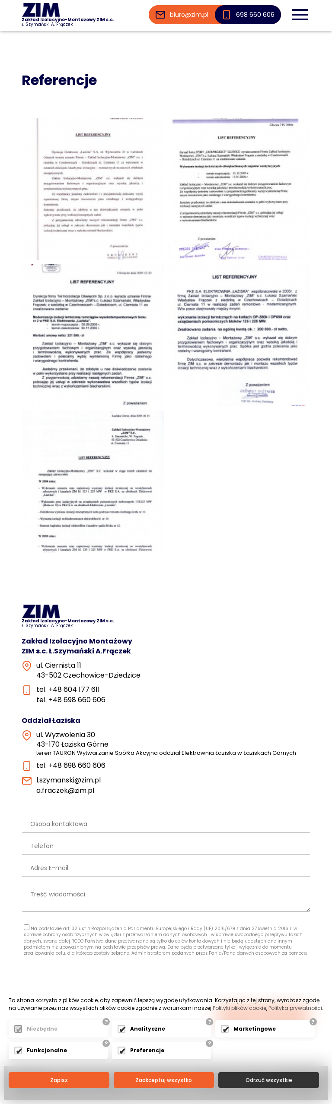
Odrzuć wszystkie (269, 1080)
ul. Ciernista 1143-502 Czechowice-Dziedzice (88, 670)
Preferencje (147, 1050)
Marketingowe (254, 1028)
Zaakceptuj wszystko (163, 1080)
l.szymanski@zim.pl (68, 780)
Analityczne (147, 1028)
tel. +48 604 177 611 (68, 689)
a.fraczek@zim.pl (65, 790)
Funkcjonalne (47, 1050)
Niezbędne (42, 1028)
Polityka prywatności (295, 1008)
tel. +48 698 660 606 (70, 700)
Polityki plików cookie (239, 1008)
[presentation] (244, 980)
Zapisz (59, 1080)
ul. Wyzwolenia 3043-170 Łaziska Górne (166, 743)
